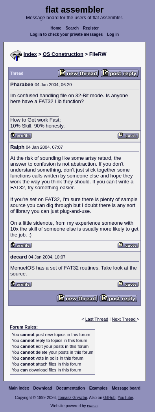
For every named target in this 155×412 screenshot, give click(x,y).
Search (72, 28)
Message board (126, 388)
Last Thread (97, 319)
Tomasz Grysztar (72, 397)
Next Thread (124, 319)
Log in (113, 34)
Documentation (70, 388)
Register (91, 28)
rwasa (92, 406)
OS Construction (63, 54)
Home (55, 28)
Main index (19, 388)
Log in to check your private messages (66, 34)
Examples (98, 388)
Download (42, 388)
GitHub (109, 397)
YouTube (125, 397)
